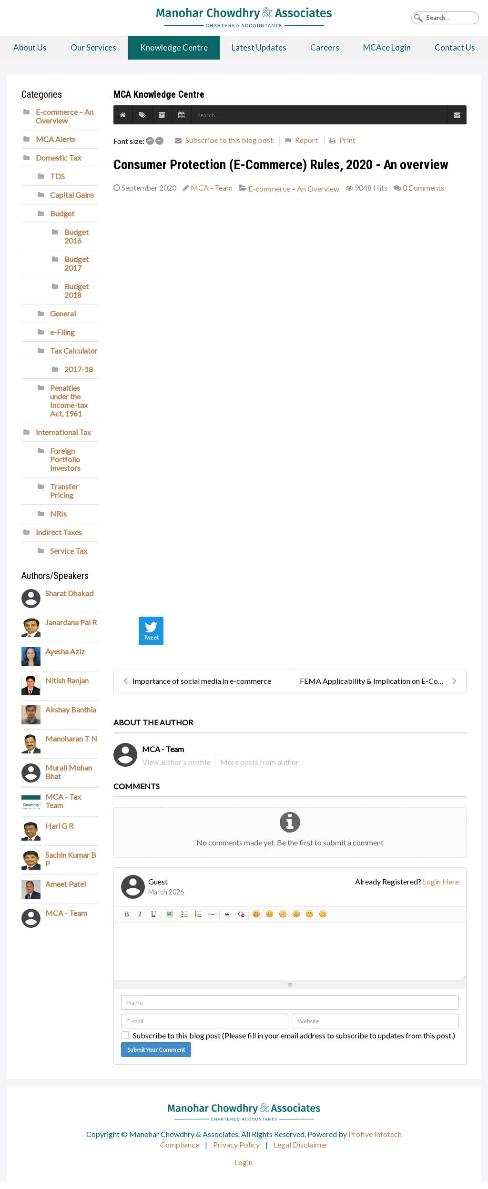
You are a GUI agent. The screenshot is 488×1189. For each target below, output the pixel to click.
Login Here (441, 881)
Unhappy (309, 914)
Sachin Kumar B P (70, 859)
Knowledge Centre (174, 47)
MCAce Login (387, 47)
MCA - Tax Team (63, 801)
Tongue (296, 914)
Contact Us (455, 47)
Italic (140, 914)
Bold (126, 914)
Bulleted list (185, 914)
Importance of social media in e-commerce (197, 681)
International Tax (63, 432)
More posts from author (259, 761)
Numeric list (198, 914)
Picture (169, 914)
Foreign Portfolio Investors (65, 459)
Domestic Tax (58, 157)
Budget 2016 (76, 236)
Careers (324, 47)
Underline (153, 914)
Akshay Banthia (70, 709)
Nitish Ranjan (67, 680)
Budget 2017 (76, 263)
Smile (269, 914)
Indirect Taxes (59, 532)
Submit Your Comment (156, 1049)
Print (347, 139)
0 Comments (423, 187)
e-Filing (62, 331)
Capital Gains (72, 194)
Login (243, 1162)
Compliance (179, 1144)
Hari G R (59, 825)
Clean (240, 914)
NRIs (58, 513)
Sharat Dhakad (69, 593)
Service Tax (68, 550)
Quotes (227, 914)
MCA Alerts (55, 138)
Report (306, 139)
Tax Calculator (74, 350)
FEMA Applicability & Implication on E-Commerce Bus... (383, 681)
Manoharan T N (71, 738)
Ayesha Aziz (65, 651)
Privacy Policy (236, 1144)
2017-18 (78, 369)
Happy (256, 914)
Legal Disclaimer (301, 1144)
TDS (57, 176)
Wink (323, 914)
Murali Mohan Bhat (68, 772)
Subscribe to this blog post (229, 139)
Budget (62, 213)
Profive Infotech (375, 1133)
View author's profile (176, 761)
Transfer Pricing (64, 490)
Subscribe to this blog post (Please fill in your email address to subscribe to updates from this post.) (294, 1035)
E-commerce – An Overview (293, 189)
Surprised (283, 914)
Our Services (93, 47)
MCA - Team (212, 187)
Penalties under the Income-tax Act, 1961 (69, 400)
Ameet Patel (65, 883)
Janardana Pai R (71, 622)
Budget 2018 (76, 290)
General (63, 313)
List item (211, 914)
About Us (30, 47)
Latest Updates (259, 47)
